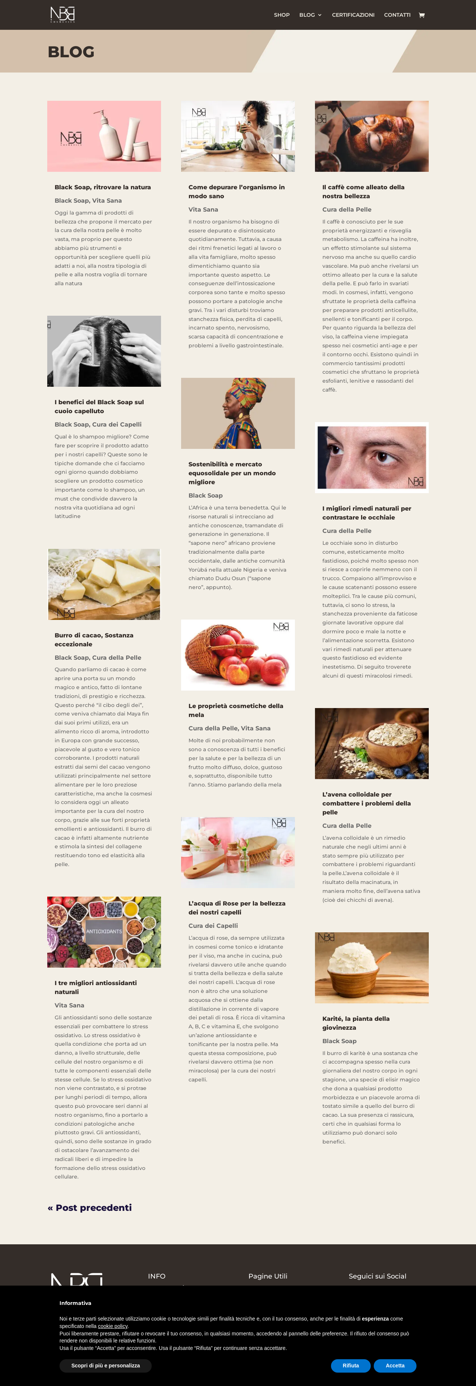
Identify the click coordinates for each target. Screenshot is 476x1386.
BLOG (307, 15)
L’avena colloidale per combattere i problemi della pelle (366, 803)
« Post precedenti (90, 1207)
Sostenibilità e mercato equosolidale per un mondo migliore (232, 473)
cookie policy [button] (113, 1326)
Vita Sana (107, 200)
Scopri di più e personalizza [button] (105, 1366)
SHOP (282, 15)
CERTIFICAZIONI (353, 15)
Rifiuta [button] (351, 1366)
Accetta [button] (395, 1366)
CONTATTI (397, 15)
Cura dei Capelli (117, 424)
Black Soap (72, 200)
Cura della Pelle (116, 657)
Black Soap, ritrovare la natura (103, 187)
